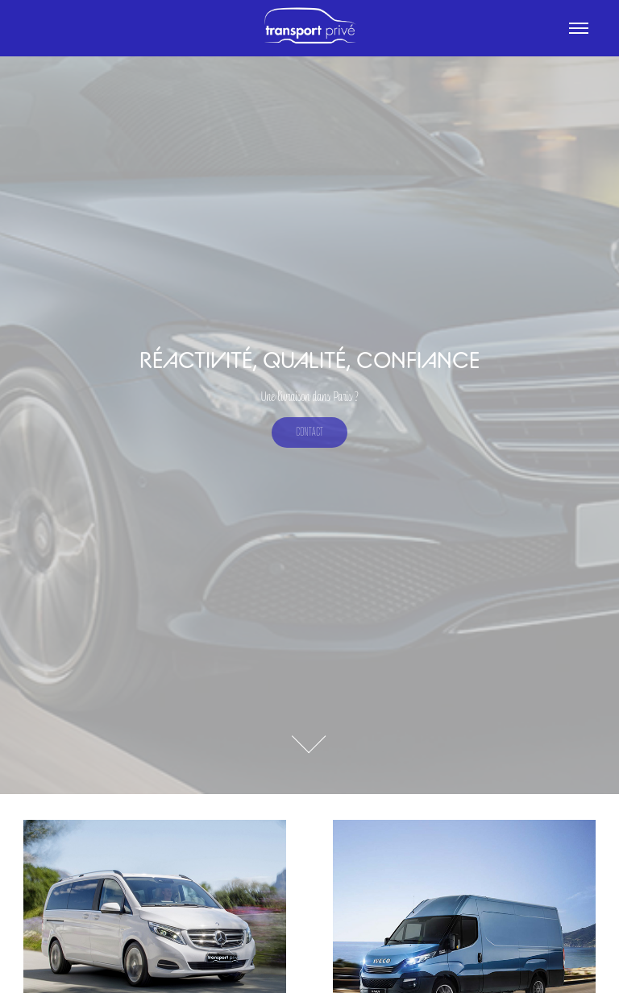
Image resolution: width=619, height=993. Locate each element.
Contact (309, 432)
